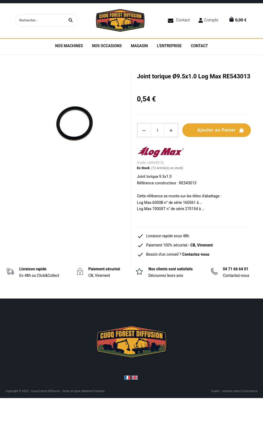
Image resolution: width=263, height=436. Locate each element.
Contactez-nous (195, 254)
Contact (183, 20)
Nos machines (69, 46)
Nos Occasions (107, 46)
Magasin (139, 46)
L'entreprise (169, 46)
